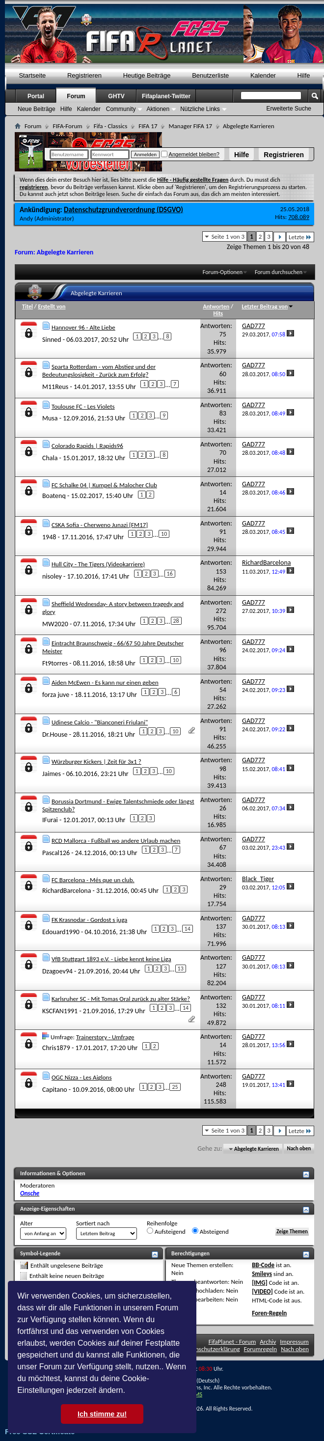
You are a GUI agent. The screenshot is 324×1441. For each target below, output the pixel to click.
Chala (49, 458)
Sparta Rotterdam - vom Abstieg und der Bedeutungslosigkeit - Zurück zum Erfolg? (99, 370)
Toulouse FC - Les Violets (83, 406)
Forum (76, 96)
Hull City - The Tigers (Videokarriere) (98, 564)
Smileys (262, 1273)
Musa (50, 418)
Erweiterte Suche (289, 108)
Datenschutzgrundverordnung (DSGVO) (123, 209)
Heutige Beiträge (147, 75)
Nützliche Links (200, 109)
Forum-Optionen (223, 272)
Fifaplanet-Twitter (166, 96)
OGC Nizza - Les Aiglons (82, 1077)
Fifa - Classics (111, 126)
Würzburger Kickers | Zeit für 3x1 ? (96, 761)
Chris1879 (56, 1047)
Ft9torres (55, 663)
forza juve (55, 695)
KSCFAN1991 (60, 1010)
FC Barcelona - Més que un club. (93, 880)
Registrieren (284, 155)
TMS (196, 1394)
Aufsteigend (166, 1231)
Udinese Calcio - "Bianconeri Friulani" (100, 722)
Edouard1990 (61, 931)
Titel (27, 306)
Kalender (263, 75)
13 (181, 968)
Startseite (32, 75)
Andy (26, 218)
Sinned (51, 339)
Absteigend (210, 1231)
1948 (49, 536)
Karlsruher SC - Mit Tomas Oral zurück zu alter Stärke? (121, 998)
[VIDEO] (262, 1291)
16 (170, 573)
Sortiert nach (92, 1223)
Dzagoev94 (57, 971)
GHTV (116, 96)
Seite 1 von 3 (228, 236)
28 (176, 620)
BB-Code (263, 1265)
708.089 (298, 217)
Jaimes (51, 774)
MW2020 (55, 623)
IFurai (50, 819)
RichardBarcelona (66, 891)
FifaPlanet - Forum (232, 1341)
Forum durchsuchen (278, 272)
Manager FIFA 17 (190, 126)
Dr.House (55, 734)
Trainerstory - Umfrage (105, 1037)
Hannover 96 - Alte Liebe (83, 327)
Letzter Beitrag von (268, 306)
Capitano (54, 1089)
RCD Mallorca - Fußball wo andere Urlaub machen (116, 840)
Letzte (300, 237)
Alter (26, 1223)
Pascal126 (56, 853)
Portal (35, 96)
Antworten (216, 306)
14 (187, 928)
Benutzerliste (210, 75)
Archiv (268, 1341)
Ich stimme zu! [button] (102, 1414)
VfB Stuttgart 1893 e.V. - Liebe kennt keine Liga (111, 959)
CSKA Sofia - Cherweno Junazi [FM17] (100, 524)
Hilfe (241, 155)
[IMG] (260, 1282)
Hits (218, 313)
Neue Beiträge (36, 109)
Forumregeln (260, 1349)
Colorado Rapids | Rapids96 (87, 445)
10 (164, 533)
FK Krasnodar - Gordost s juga (89, 919)
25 (175, 1086)
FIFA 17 (147, 126)
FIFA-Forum (67, 126)
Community (121, 109)
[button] (128, 1391)
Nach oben (299, 1149)
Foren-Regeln (269, 1313)
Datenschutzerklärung (211, 1349)
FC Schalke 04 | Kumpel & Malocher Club (104, 485)
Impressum (294, 1341)
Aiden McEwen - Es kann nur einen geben (105, 682)
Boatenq (54, 496)
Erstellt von (51, 306)
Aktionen (157, 109)
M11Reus (55, 387)
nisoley (52, 576)
